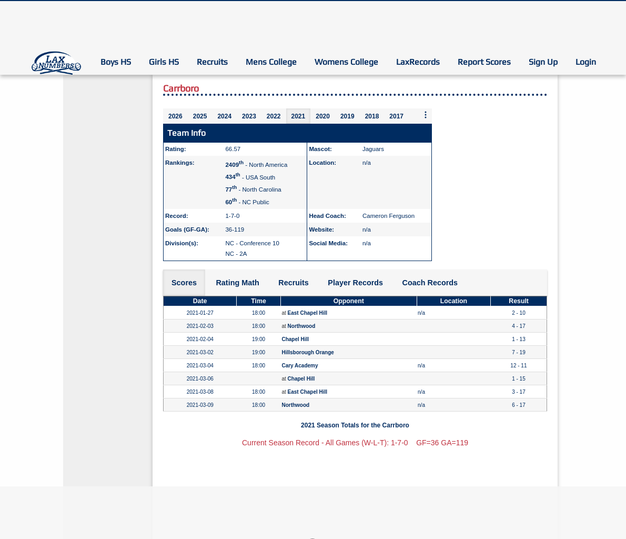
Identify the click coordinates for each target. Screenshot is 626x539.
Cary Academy (299, 365)
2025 (200, 116)
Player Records (355, 282)
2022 (274, 116)
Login (585, 62)
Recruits (212, 62)
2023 (249, 116)
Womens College (346, 62)
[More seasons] (425, 115)
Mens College (271, 62)
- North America (256, 165)
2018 (372, 116)
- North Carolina (253, 189)
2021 (298, 116)
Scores (184, 282)
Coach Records (430, 282)
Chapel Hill (295, 339)
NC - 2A (236, 254)
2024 (224, 116)
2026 (175, 116)
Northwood (302, 326)
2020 (323, 116)
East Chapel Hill (308, 313)
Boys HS (115, 62)
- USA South (250, 177)
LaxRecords (418, 62)
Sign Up (543, 62)
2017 (396, 116)
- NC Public (247, 202)
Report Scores (484, 62)
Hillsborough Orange (307, 352)
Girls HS (164, 62)
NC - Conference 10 (252, 243)
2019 (347, 116)
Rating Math (237, 282)
